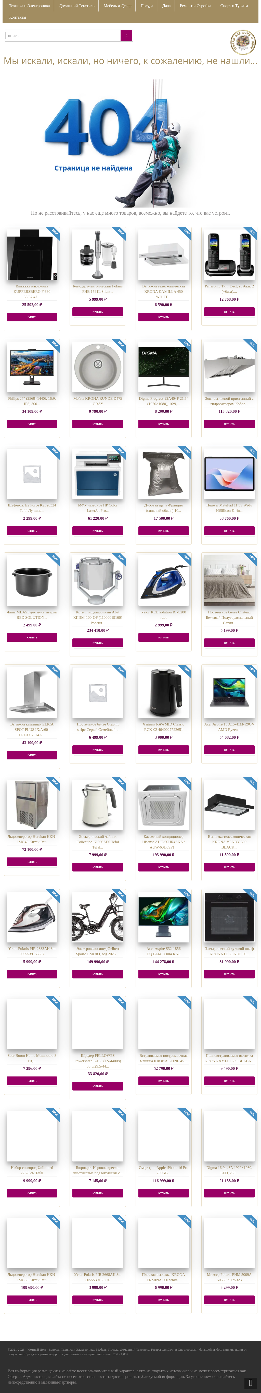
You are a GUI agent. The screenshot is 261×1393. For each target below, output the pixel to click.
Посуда (147, 6)
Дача (166, 6)
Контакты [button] (17, 17)
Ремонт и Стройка (195, 6)
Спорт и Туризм (234, 6)
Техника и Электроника (29, 6)
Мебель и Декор (118, 6)
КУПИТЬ (32, 317)
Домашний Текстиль (77, 6)
